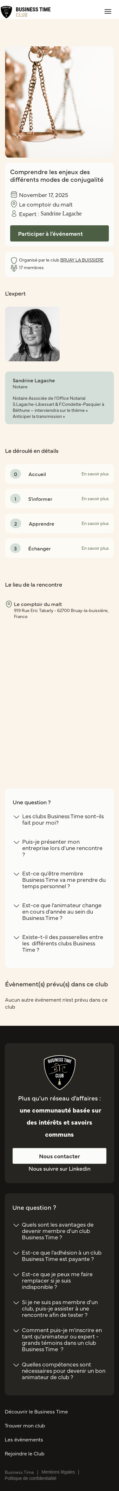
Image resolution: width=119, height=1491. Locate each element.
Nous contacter (59, 1156)
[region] (59, 692)
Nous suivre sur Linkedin (59, 1168)
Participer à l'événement (50, 233)
